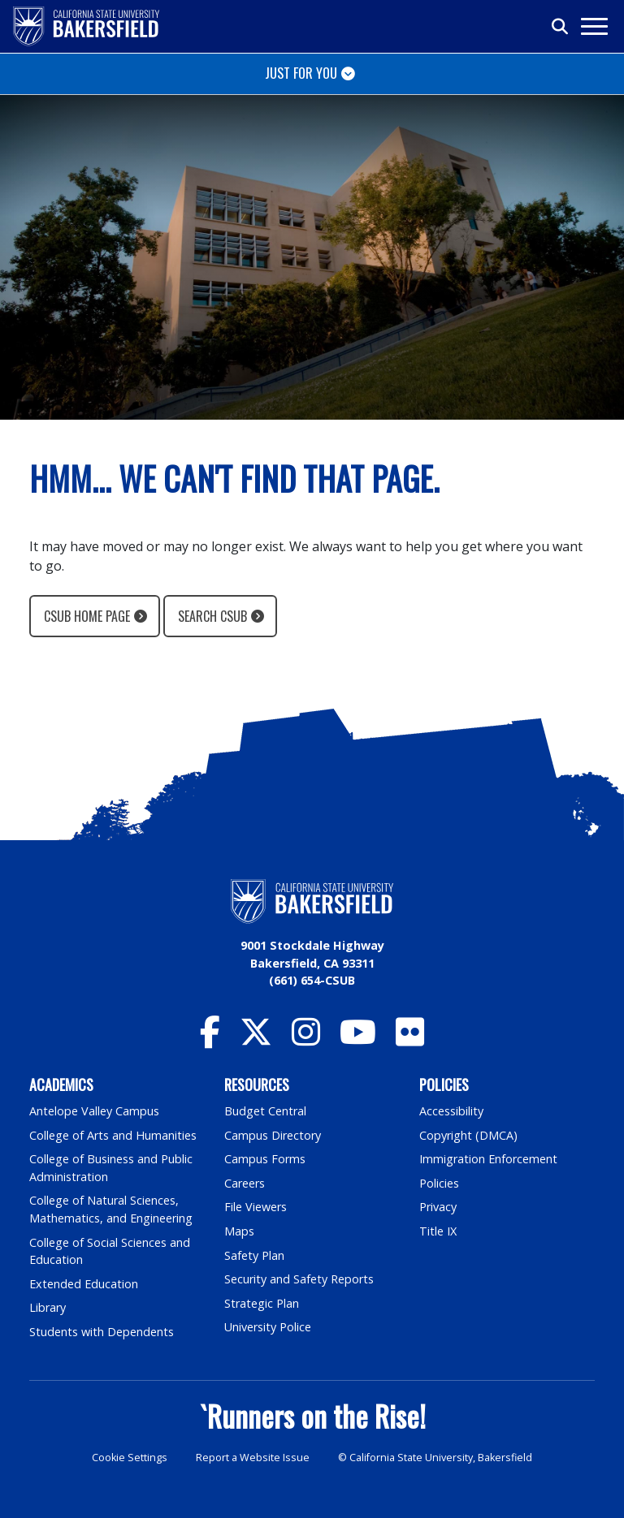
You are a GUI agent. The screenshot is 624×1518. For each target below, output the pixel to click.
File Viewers (255, 1206)
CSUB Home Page (87, 616)
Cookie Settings (129, 1457)
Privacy (438, 1206)
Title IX (438, 1231)
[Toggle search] (560, 27)
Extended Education (83, 1284)
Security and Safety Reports (299, 1279)
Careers (244, 1183)
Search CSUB (212, 616)
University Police (267, 1327)
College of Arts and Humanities (113, 1135)
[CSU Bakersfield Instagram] (306, 1039)
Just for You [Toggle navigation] (301, 73)
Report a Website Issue (253, 1457)
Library (47, 1307)
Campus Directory (272, 1135)
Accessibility (451, 1111)
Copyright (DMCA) (468, 1135)
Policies (439, 1183)
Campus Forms (265, 1159)
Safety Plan (254, 1255)
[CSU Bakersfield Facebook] (210, 1039)
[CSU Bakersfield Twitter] (256, 1039)
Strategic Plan (261, 1303)
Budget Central (265, 1111)
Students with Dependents (101, 1331)
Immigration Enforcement (488, 1159)
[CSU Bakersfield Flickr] (410, 1039)
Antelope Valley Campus (94, 1111)
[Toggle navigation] (593, 26)
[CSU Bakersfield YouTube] (358, 1039)
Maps (239, 1231)
